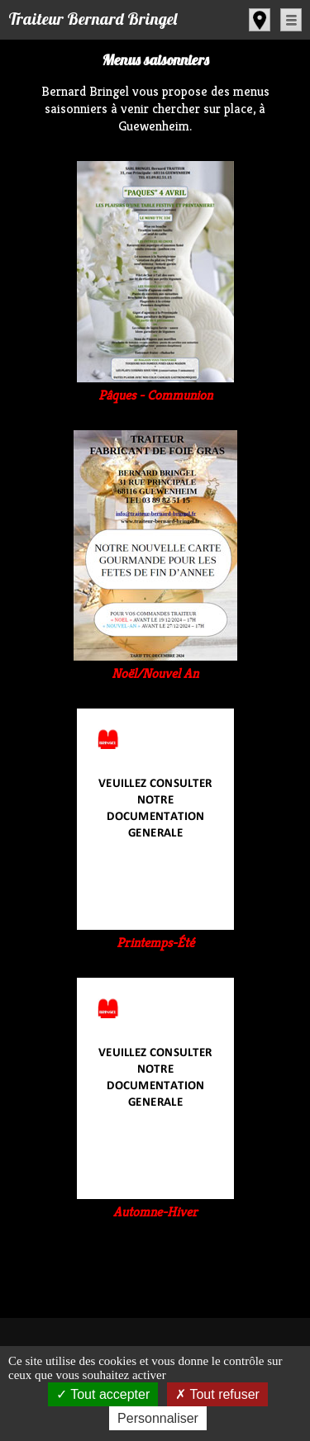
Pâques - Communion (155, 386)
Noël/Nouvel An (155, 664)
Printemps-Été (155, 934)
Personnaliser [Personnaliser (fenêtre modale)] (157, 1418)
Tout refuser (217, 1394)
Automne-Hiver (155, 1203)
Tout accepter (103, 1394)
